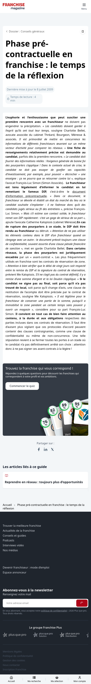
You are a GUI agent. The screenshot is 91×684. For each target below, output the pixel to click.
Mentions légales (12, 651)
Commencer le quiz (22, 386)
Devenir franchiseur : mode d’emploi (26, 567)
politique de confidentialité (54, 610)
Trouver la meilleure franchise (22, 526)
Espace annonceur (14, 572)
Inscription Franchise (14, 669)
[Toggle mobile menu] (84, 6)
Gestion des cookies (14, 660)
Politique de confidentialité (18, 656)
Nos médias (10, 550)
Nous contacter (11, 665)
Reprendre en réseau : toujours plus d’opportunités (44, 482)
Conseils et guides (14, 535)
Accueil (7, 505)
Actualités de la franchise (19, 530)
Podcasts (8, 540)
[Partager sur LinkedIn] (45, 449)
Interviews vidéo (13, 545)
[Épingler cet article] (83, 31)
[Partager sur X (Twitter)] (52, 449)
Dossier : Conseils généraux (24, 31)
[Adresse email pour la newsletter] (39, 603)
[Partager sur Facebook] (38, 449)
